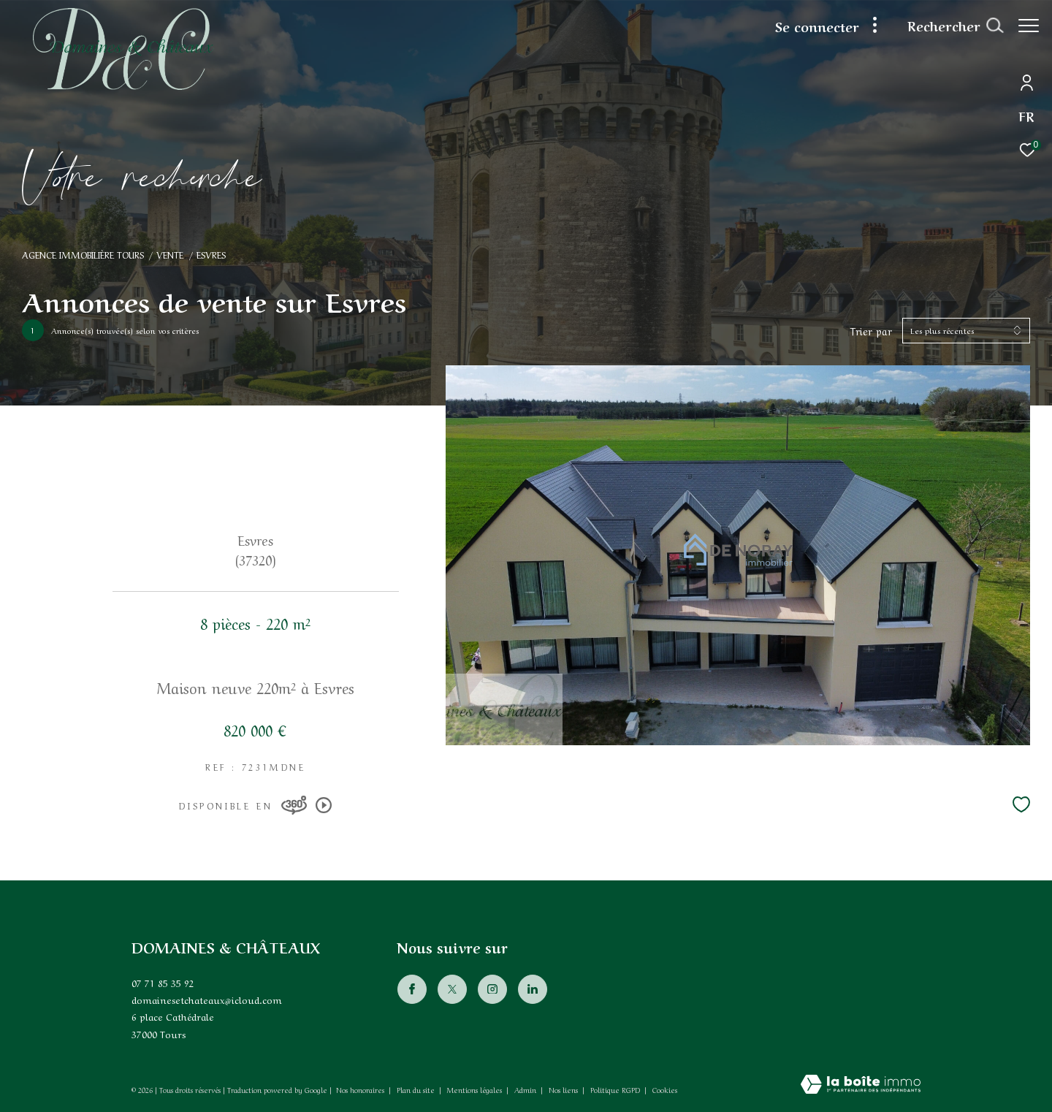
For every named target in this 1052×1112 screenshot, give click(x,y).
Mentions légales (475, 1089)
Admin (526, 1089)
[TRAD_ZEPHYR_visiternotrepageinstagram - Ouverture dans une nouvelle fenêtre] (491, 988)
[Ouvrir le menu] (1028, 25)
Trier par (871, 330)
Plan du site (417, 1089)
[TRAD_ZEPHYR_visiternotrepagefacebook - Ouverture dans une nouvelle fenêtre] (411, 988)
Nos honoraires (360, 1089)
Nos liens (564, 1089)
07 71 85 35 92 (163, 982)
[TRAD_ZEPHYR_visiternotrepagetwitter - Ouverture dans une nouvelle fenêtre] (451, 988)
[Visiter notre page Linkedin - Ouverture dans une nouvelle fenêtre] (531, 988)
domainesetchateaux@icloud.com (207, 999)
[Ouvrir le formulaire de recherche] (948, 26)
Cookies (664, 1090)
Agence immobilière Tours (83, 254)
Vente (169, 254)
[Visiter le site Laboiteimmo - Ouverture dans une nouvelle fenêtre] (860, 1085)
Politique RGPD (615, 1089)
